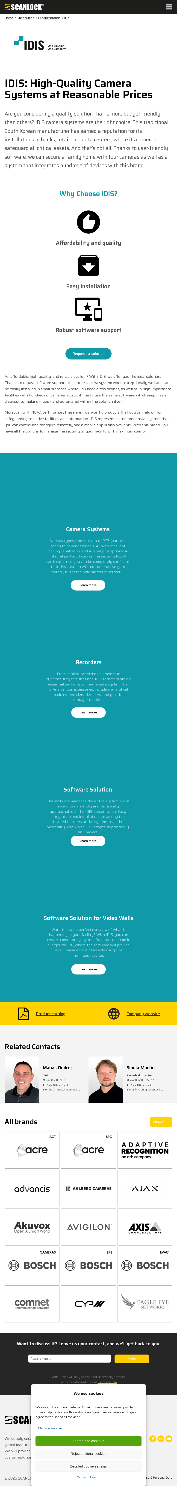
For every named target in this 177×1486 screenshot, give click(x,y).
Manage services (50, 1428)
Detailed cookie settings (88, 1466)
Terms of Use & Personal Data (151, 1477)
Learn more (88, 585)
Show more (161, 1121)
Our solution (25, 17)
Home (9, 17)
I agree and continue (88, 1441)
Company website (143, 1014)
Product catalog (50, 1014)
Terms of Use (86, 1477)
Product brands (49, 17)
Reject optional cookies (88, 1454)
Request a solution (89, 353)
